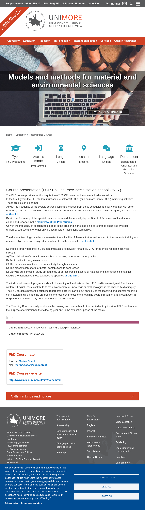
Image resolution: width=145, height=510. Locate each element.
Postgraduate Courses (40, 134)
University (13, 40)
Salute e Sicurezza (96, 436)
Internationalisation (85, 40)
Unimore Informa (124, 416)
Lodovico (93, 3)
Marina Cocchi (27, 361)
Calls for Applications (93, 418)
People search (14, 3)
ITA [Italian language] (107, 3)
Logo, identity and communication (125, 450)
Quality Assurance (125, 40)
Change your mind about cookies (65, 445)
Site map (61, 452)
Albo (28, 3)
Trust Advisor (94, 451)
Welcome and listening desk (94, 444)
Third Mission (62, 40)
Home (9, 134)
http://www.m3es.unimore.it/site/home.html (35, 380)
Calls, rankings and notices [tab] (31, 396)
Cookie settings (106, 478)
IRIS (45, 3)
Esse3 (36, 3)
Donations (121, 457)
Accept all (106, 496)
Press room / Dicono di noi (126, 435)
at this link (12, 214)
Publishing (121, 442)
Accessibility (62, 425)
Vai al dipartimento (108, 112)
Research (44, 40)
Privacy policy (11, 503)
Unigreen (67, 3)
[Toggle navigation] (137, 3)
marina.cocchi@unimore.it (31, 365)
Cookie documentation (31, 503)
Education (29, 40)
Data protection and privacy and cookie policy (66, 434)
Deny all (106, 487)
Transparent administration (63, 418)
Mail (124, 3)
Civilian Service (95, 457)
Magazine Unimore (125, 427)
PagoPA (55, 3)
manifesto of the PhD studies (54, 222)
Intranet (115, 3)
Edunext (80, 3)
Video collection (124, 422)
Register (91, 425)
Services (105, 40)
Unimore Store (123, 463)
